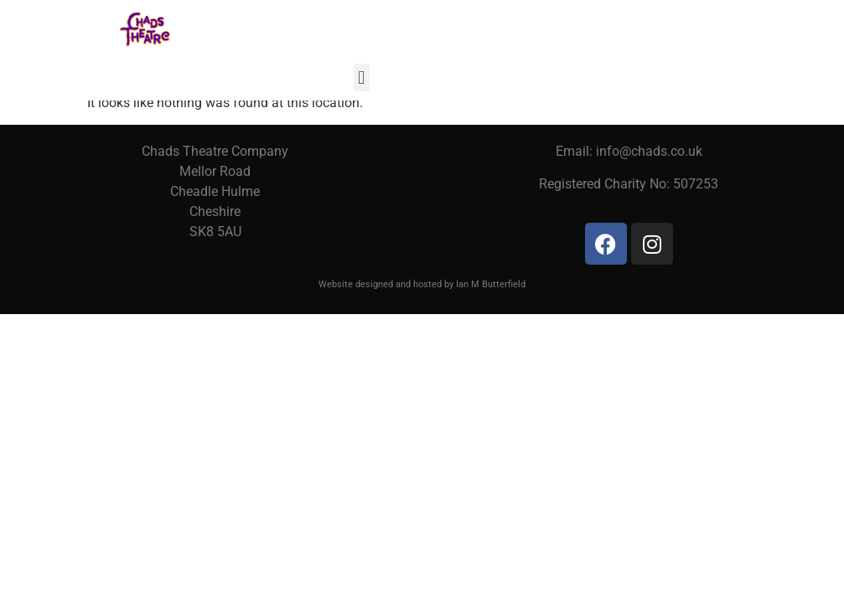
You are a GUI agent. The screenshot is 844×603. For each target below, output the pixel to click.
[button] (362, 77)
